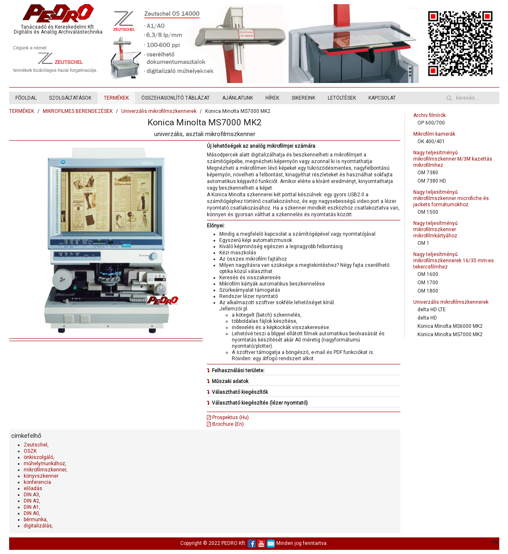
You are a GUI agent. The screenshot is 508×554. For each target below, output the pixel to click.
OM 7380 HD (431, 181)
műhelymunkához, (45, 463)
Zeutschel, (36, 445)
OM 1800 (427, 291)
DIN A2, (32, 501)
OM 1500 (427, 212)
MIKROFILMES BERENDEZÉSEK (78, 111)
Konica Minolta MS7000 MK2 (450, 334)
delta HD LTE (431, 309)
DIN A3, (32, 495)
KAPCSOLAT (382, 98)
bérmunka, (36, 519)
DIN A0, (32, 513)
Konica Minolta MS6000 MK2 (450, 326)
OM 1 (423, 243)
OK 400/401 (431, 141)
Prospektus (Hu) (228, 417)
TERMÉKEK (116, 98)
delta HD (427, 318)
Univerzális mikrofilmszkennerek (158, 111)
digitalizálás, (38, 526)
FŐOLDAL (26, 98)
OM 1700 (427, 283)
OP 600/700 (431, 123)
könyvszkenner (41, 476)
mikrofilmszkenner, (45, 470)
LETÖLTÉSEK (342, 98)
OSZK (30, 451)
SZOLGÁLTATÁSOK (70, 98)
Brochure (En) (225, 424)
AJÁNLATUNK (237, 98)
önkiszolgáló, (39, 457)
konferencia (37, 482)
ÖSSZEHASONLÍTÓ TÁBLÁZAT (175, 98)
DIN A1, (32, 507)
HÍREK (272, 98)
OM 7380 (427, 173)
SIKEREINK (303, 98)
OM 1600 (427, 274)
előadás (33, 488)
